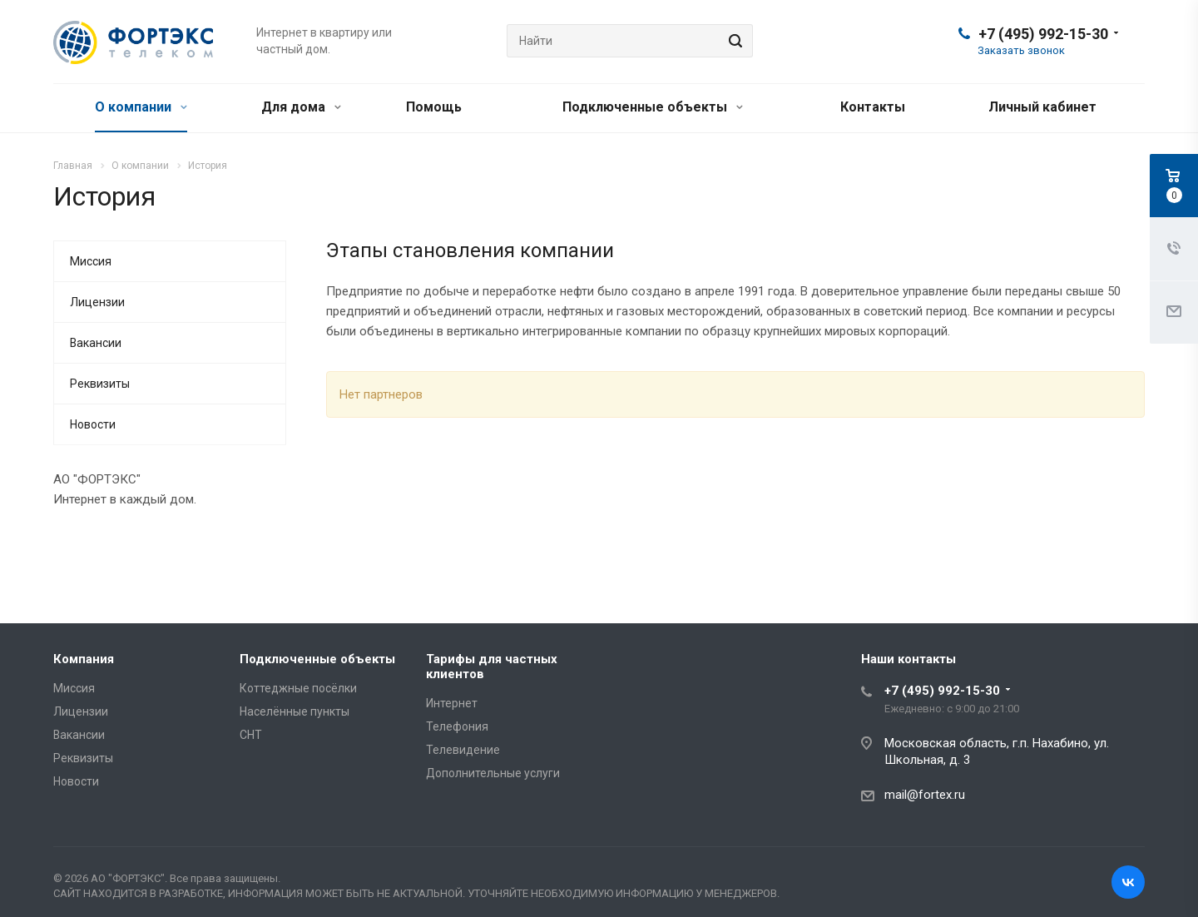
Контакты (872, 107)
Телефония (457, 726)
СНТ (251, 734)
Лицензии (97, 302)
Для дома (301, 107)
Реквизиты (100, 383)
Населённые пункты (294, 711)
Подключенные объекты (652, 107)
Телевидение (463, 749)
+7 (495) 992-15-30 (1043, 33)
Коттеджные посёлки (298, 688)
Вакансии (95, 342)
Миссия (90, 261)
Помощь (434, 107)
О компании (141, 107)
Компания (83, 659)
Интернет (452, 703)
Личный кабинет (1042, 107)
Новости (93, 424)
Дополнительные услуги (493, 773)
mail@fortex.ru (924, 794)
